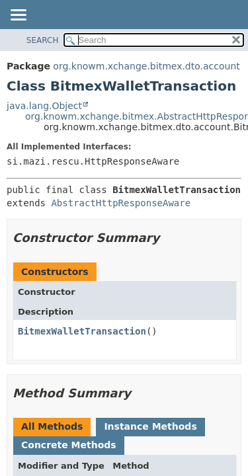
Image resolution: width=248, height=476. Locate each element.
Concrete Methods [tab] (68, 445)
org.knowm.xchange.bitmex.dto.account (146, 66)
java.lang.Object (44, 105)
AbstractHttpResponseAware (120, 203)
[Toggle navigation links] (18, 16)
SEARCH (42, 40)
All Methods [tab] (52, 426)
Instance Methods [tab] (150, 426)
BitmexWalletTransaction (82, 331)
